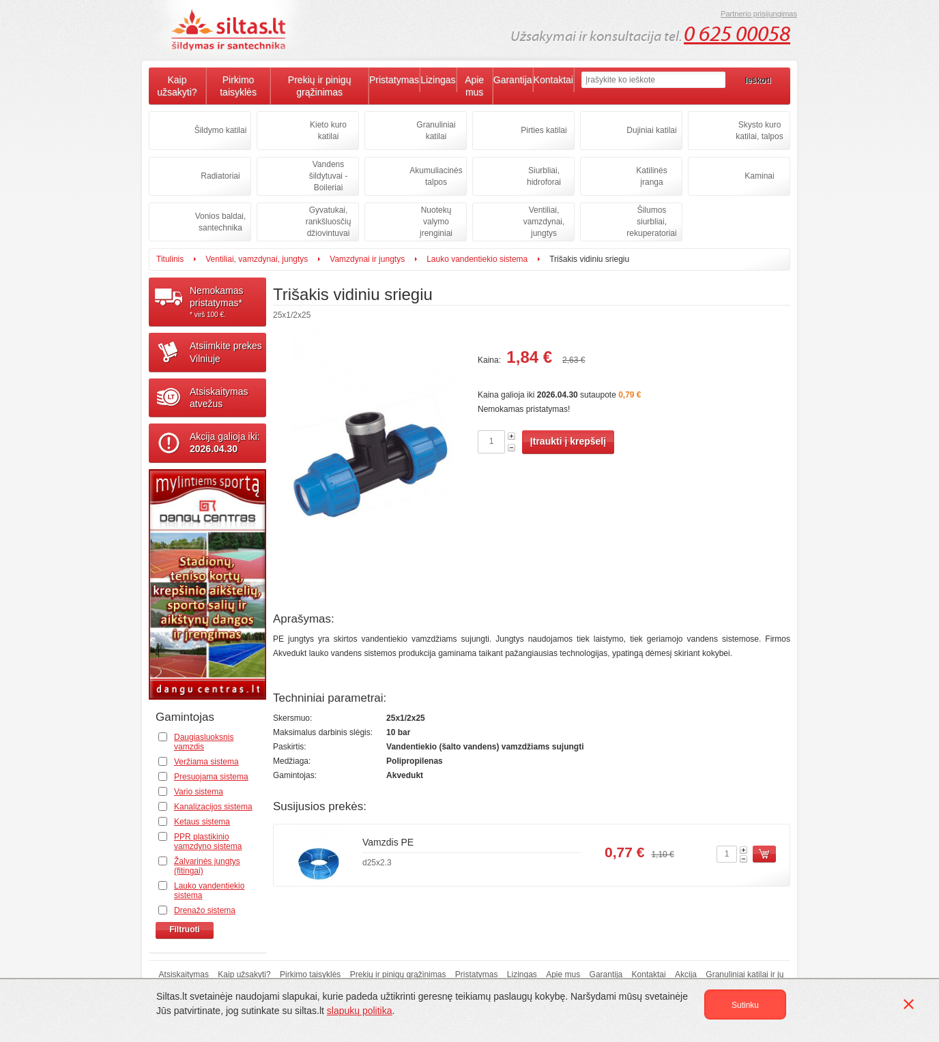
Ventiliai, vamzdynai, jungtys (544, 221)
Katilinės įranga (651, 176)
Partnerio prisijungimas (759, 14)
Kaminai (759, 176)
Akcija (686, 974)
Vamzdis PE (388, 842)
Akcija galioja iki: (225, 442)
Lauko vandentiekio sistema (477, 259)
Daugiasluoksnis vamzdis (203, 741)
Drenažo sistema (204, 910)
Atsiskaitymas (184, 974)
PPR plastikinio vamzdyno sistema (208, 841)
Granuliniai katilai (435, 130)
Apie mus (474, 86)
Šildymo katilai (220, 130)
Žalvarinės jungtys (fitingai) (207, 866)
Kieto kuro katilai (328, 130)
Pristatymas (394, 79)
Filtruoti (184, 929)
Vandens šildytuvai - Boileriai (328, 176)
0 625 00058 (737, 34)
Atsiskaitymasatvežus (219, 397)
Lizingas (437, 79)
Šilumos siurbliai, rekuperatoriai (651, 221)
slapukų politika (359, 1010)
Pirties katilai (543, 130)
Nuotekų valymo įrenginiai (436, 221)
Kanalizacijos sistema (213, 807)
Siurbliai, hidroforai (544, 176)
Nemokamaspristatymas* (228, 302)
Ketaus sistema (202, 822)
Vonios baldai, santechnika (220, 222)
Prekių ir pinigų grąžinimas (319, 86)
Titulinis (170, 259)
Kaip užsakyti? (177, 86)
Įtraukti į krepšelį (568, 441)
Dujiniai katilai (651, 130)
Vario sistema (198, 792)
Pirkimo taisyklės (238, 86)
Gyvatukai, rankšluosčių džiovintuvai (328, 221)
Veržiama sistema (206, 761)
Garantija (512, 79)
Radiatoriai (220, 176)
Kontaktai (553, 79)
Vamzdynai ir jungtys (367, 259)
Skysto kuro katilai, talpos (759, 130)
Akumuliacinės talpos (435, 176)
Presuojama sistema (211, 777)
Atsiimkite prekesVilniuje (226, 351)
